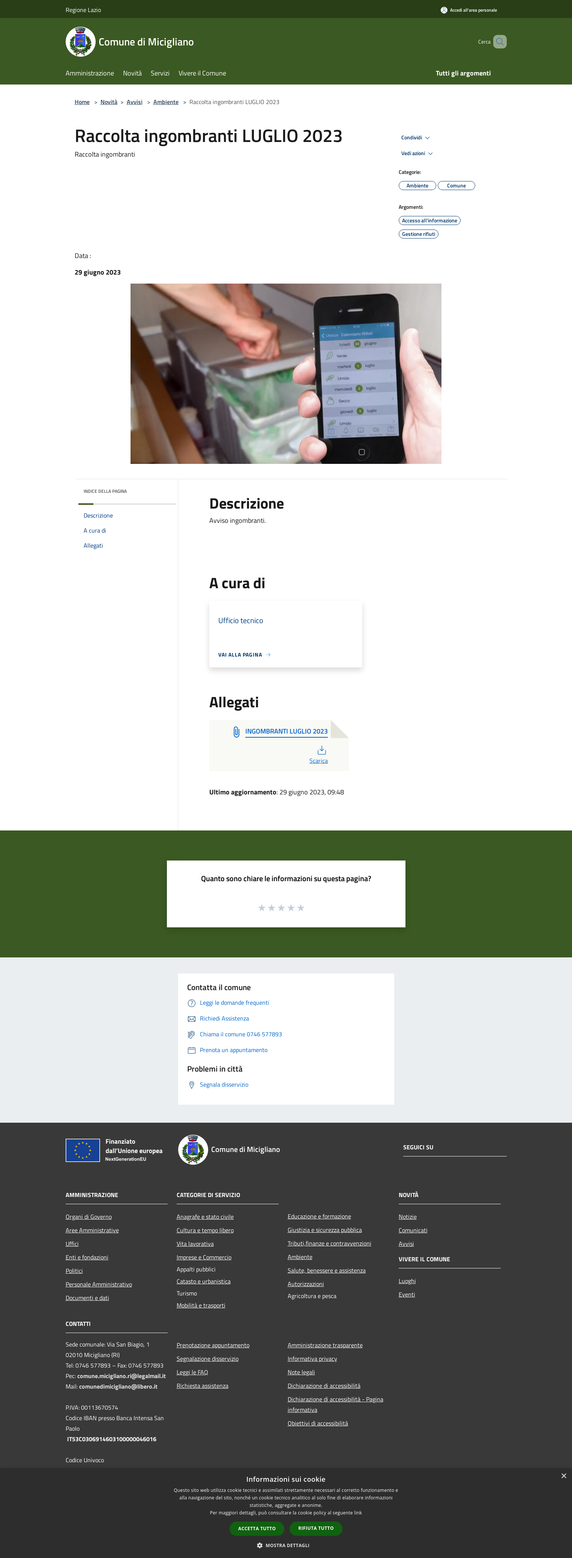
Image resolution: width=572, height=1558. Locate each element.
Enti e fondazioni (87, 1257)
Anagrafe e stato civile (205, 1216)
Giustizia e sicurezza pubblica (325, 1229)
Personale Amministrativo (99, 1284)
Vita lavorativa (195, 1243)
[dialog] (286, 1513)
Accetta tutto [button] (257, 1528)
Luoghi (407, 1280)
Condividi (416, 137)
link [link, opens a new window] (358, 1513)
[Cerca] (498, 42)
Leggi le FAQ (192, 1372)
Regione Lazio (83, 9)
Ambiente (166, 101)
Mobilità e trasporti (201, 1305)
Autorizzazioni (306, 1283)
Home (82, 101)
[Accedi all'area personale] (469, 10)
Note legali (301, 1372)
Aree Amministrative (92, 1230)
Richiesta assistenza (202, 1385)
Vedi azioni (418, 153)
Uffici (72, 1243)
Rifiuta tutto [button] (316, 1528)
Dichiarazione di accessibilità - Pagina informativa (335, 1404)
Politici (74, 1270)
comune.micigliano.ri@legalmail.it (121, 1375)
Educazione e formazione (319, 1216)
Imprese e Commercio (204, 1257)
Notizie (408, 1216)
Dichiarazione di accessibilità (324, 1385)
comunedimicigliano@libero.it (118, 1386)
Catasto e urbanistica (204, 1281)
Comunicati (413, 1230)
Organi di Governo (89, 1216)
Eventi (407, 1294)
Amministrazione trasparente (325, 1345)
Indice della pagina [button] (105, 491)
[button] (286, 1545)
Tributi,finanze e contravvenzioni (329, 1243)
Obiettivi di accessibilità (318, 1423)
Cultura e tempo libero (205, 1230)
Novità (109, 101)
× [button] (563, 1476)
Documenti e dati (87, 1297)
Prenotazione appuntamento (213, 1345)
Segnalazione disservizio (208, 1358)
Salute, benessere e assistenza (327, 1270)
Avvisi (135, 101)
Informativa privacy (312, 1358)
